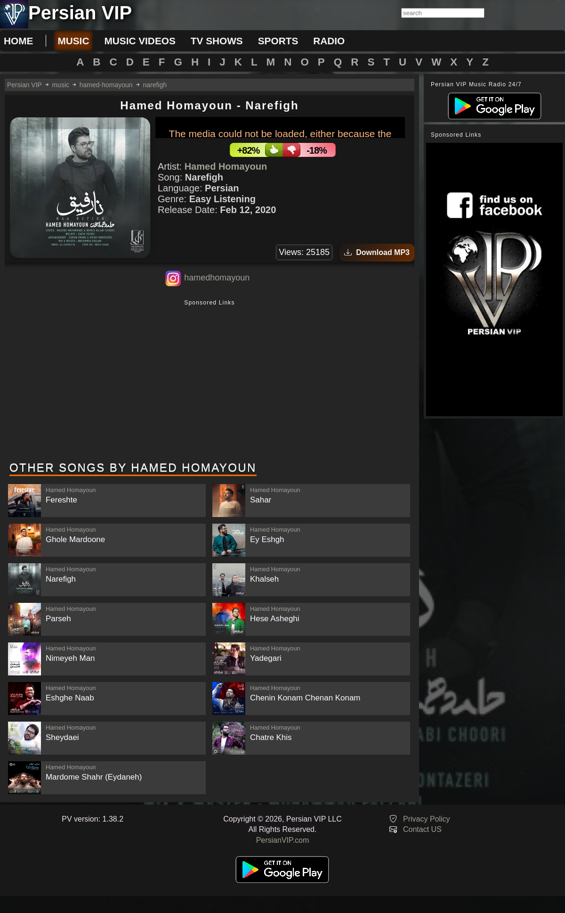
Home (18, 40)
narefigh (155, 85)
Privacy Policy (426, 819)
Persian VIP (24, 85)
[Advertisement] (209, 381)
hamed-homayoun (106, 85)
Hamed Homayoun (226, 166)
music (73, 40)
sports (278, 40)
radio (329, 40)
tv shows (217, 40)
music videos (139, 40)
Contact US (422, 829)
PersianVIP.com (282, 840)
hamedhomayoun (217, 277)
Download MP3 (377, 252)
